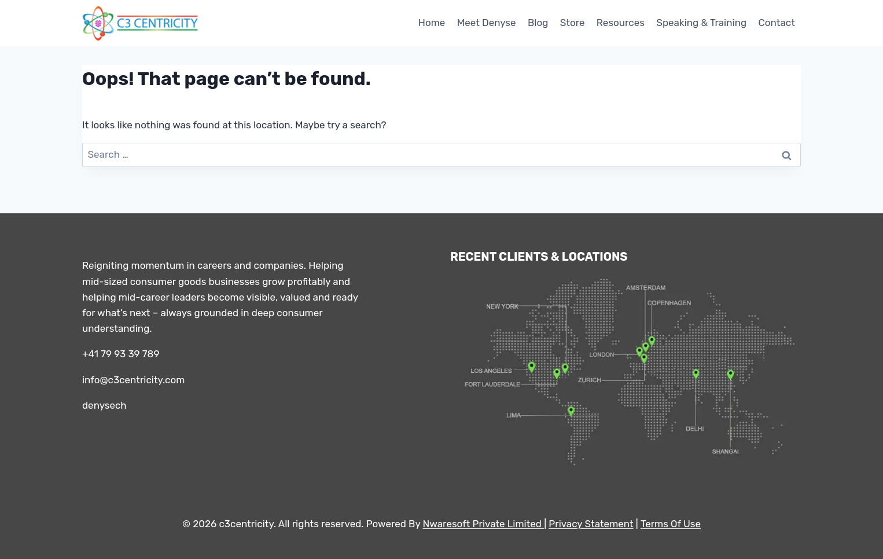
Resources (621, 22)
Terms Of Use (671, 524)
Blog (538, 22)
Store (572, 22)
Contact (776, 22)
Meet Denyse (486, 22)
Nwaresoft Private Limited (482, 524)
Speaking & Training (701, 22)
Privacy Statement (591, 524)
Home (432, 22)
